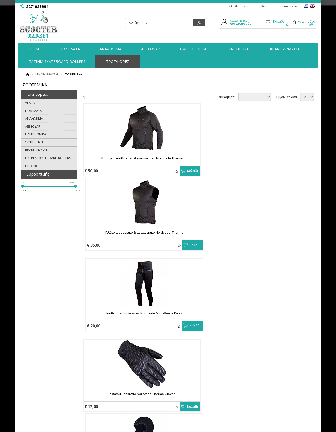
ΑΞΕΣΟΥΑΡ (150, 48)
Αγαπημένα (131, 172)
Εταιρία (251, 6)
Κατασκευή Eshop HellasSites (287, 418)
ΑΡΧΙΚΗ (236, 6)
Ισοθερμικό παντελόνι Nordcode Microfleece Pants (271, 160)
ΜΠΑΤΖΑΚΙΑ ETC (271, 323)
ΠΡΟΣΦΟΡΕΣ (117, 61)
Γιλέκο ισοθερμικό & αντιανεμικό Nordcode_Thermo (195, 160)
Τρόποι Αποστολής (119, 385)
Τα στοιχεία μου (186, 391)
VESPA (33, 48)
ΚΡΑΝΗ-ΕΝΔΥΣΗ (284, 48)
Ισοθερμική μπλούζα (119, 323)
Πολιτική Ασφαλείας (120, 391)
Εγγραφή (180, 385)
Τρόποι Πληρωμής (119, 380)
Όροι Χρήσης (46, 385)
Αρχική (27, 74)
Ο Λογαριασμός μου (189, 374)
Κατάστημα (269, 6)
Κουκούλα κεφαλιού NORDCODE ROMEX (195, 240)
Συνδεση (180, 380)
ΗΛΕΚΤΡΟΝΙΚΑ (193, 48)
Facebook (259, 379)
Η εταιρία (43, 374)
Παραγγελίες (183, 397)
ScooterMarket (39, 26)
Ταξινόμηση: (226, 97)
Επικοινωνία (291, 6)
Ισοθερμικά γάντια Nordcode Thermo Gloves (119, 240)
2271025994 (37, 6)
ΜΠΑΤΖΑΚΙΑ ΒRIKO (195, 323)
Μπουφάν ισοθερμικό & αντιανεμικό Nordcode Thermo (119, 160)
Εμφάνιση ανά (286, 97)
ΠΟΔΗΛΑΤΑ (69, 48)
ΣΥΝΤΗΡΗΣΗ (238, 48)
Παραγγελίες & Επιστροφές (125, 374)
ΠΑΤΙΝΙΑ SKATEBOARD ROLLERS (56, 61)
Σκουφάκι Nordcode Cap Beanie (271, 240)
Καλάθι (147, 171)
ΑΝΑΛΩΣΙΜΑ (110, 48)
